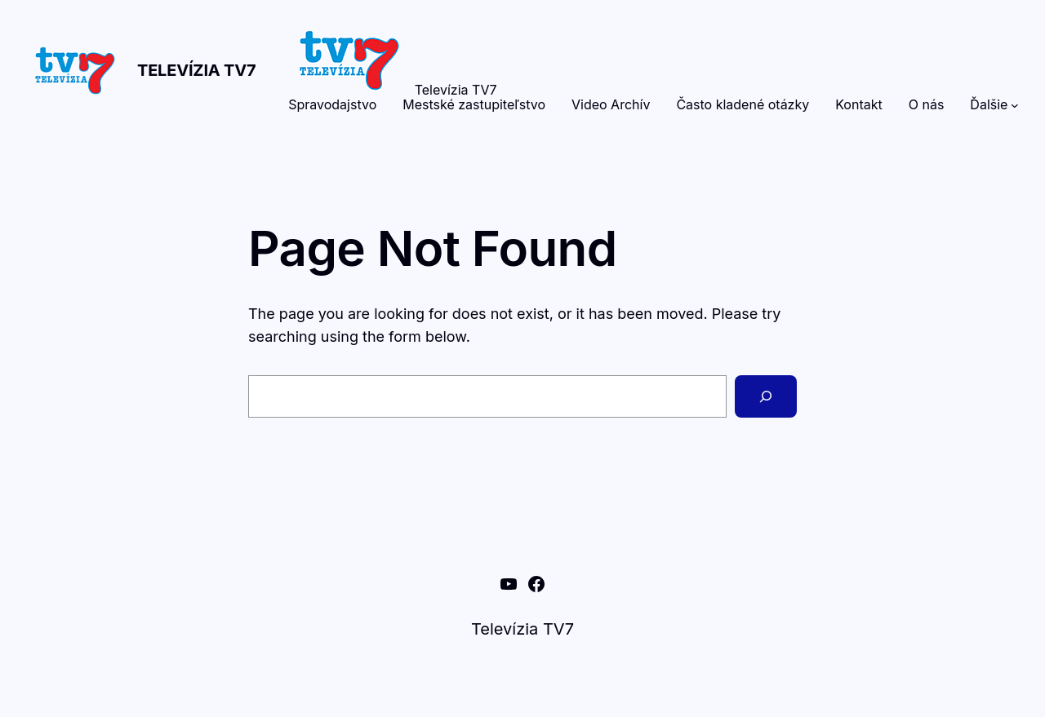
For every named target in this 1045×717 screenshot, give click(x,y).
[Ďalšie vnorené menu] (1015, 105)
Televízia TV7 (196, 70)
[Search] (766, 396)
